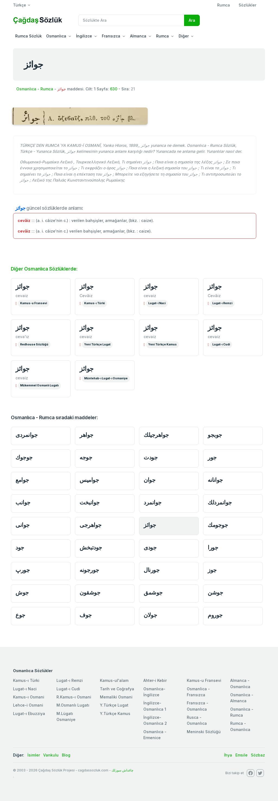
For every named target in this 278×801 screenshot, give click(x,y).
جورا (213, 547)
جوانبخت (90, 502)
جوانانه (215, 479)
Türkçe (19, 5)
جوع (20, 615)
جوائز (22, 286)
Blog (66, 755)
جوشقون (90, 592)
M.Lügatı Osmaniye (65, 716)
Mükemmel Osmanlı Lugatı (39, 385)
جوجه (86, 457)
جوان (149, 479)
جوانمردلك (220, 502)
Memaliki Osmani (116, 697)
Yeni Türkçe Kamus (162, 344)
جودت (150, 457)
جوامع (22, 479)
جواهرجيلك (156, 434)
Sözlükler (247, 5)
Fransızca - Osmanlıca (197, 706)
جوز (212, 570)
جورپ (22, 570)
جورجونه (89, 570)
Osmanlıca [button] (56, 36)
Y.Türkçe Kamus (115, 713)
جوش (22, 592)
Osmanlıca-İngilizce (154, 691)
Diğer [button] (184, 36)
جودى (150, 547)
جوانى (22, 525)
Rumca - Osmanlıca (240, 726)
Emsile (241, 755)
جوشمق (153, 592)
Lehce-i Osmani (28, 705)
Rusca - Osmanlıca (197, 720)
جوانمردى (26, 434)
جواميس (89, 479)
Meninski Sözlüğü (204, 731)
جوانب (22, 502)
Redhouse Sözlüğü (34, 344)
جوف (86, 615)
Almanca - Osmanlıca (240, 683)
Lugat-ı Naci (25, 688)
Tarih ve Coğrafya (117, 688)
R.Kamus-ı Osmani (73, 697)
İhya (228, 755)
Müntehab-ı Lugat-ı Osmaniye (106, 378)
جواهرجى (91, 525)
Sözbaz (258, 755)
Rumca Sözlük (28, 36)
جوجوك (24, 457)
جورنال (151, 570)
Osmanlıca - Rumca (34, 89)
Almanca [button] (138, 36)
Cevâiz (86, 295)
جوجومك (218, 525)
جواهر (86, 434)
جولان (150, 615)
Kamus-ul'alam (114, 680)
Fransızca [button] (111, 36)
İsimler (33, 755)
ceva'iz (22, 336)
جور (212, 457)
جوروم (215, 615)
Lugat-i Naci (157, 303)
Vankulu (51, 755)
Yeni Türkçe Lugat (97, 344)
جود (19, 547)
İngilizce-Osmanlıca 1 (154, 706)
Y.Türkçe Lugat (114, 705)
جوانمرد (153, 502)
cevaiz (21, 295)
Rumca (223, 5)
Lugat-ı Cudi (221, 344)
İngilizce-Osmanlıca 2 (155, 720)
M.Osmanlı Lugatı (72, 705)
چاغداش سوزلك (122, 770)
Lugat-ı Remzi (222, 303)
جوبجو (215, 434)
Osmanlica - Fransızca (198, 691)
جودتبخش (91, 547)
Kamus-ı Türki (94, 303)
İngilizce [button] (84, 36)
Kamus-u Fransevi (33, 303)
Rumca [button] (162, 36)
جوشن (215, 592)
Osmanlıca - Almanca (241, 697)
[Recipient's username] (131, 20)
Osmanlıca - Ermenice (154, 734)
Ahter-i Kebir (155, 680)
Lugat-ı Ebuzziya (29, 713)
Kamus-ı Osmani (28, 697)
